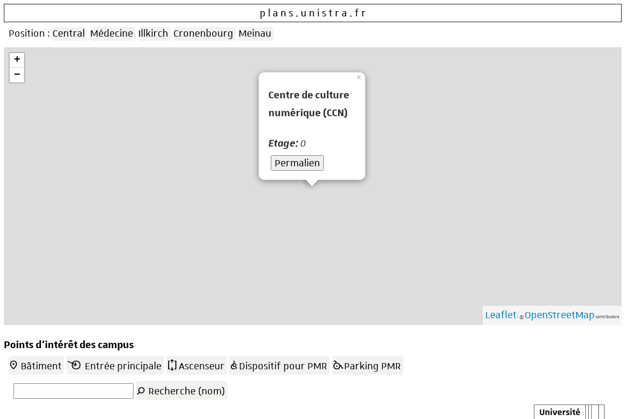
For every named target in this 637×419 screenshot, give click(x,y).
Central (69, 33)
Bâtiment (35, 364)
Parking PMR (366, 364)
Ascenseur (195, 364)
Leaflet (501, 315)
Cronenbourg (203, 33)
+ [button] (17, 60)
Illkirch (153, 33)
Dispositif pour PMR (278, 364)
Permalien (297, 163)
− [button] (17, 75)
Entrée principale (113, 364)
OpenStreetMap (560, 315)
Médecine (111, 33)
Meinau (255, 33)
